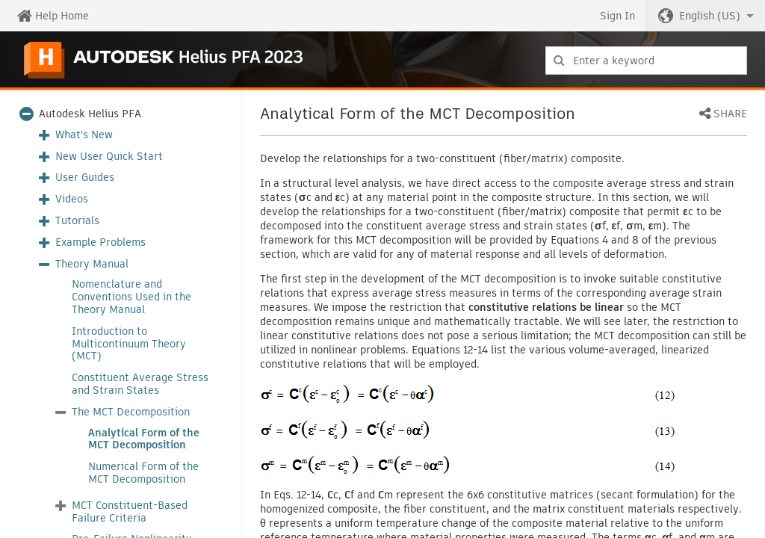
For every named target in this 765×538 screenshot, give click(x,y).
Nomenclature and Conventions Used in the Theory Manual (131, 296)
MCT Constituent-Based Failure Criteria (130, 512)
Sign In (617, 15)
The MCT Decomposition (131, 412)
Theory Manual (91, 264)
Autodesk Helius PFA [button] (90, 114)
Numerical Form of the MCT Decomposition (143, 473)
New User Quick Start (109, 156)
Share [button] (730, 114)
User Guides (84, 177)
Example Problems (100, 242)
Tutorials (77, 220)
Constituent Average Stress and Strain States (140, 384)
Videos (71, 199)
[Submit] (559, 60)
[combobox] (646, 60)
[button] (706, 15)
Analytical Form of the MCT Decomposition (143, 439)
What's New (84, 135)
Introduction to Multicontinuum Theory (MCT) (129, 343)
